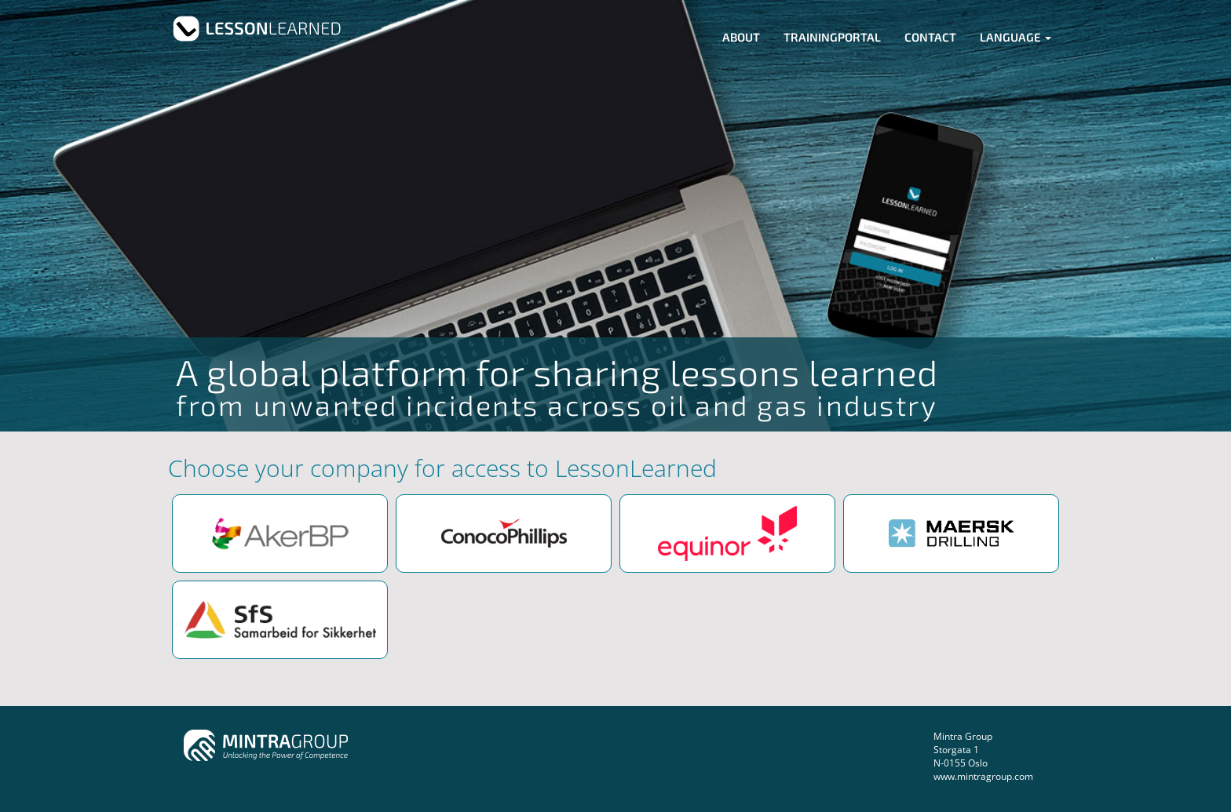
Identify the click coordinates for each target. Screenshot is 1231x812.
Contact (930, 37)
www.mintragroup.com (983, 776)
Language (1015, 37)
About (741, 37)
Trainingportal (832, 37)
